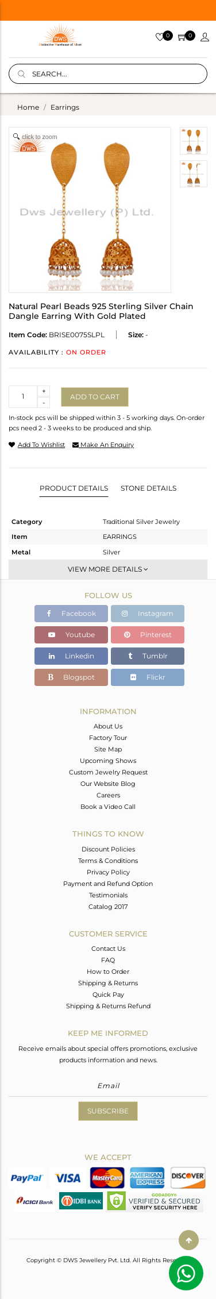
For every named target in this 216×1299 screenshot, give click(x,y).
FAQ (108, 960)
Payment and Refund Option (108, 884)
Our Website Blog (108, 784)
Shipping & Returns (108, 983)
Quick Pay (108, 994)
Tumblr (148, 656)
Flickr (147, 677)
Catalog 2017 (108, 907)
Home (28, 107)
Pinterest (148, 634)
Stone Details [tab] (148, 488)
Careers (108, 795)
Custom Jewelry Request (108, 772)
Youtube (71, 634)
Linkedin (71, 656)
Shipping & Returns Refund (108, 1006)
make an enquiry (103, 445)
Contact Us (108, 949)
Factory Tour (108, 738)
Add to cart (94, 396)
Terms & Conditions (108, 861)
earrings (65, 107)
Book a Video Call (108, 807)
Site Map (108, 749)
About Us (108, 726)
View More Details (108, 569)
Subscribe (108, 1111)
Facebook (71, 613)
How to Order (108, 971)
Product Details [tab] (74, 488)
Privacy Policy (108, 872)
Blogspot (71, 677)
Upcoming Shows (108, 761)
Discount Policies (108, 849)
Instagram (147, 613)
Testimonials (108, 895)
